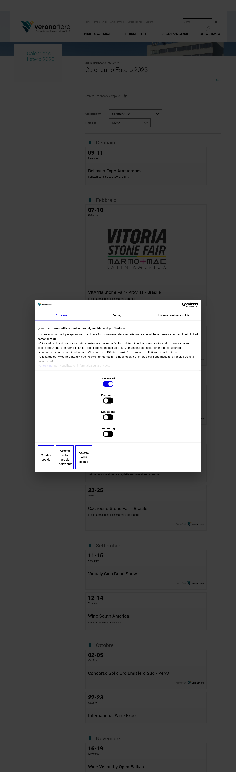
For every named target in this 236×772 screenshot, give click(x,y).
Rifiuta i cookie (64, 432)
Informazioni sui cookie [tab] (173, 347)
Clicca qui (46, 397)
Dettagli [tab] (118, 347)
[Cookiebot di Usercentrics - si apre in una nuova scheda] (182, 337)
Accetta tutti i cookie (172, 432)
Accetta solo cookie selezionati (118, 432)
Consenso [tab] (62, 347)
